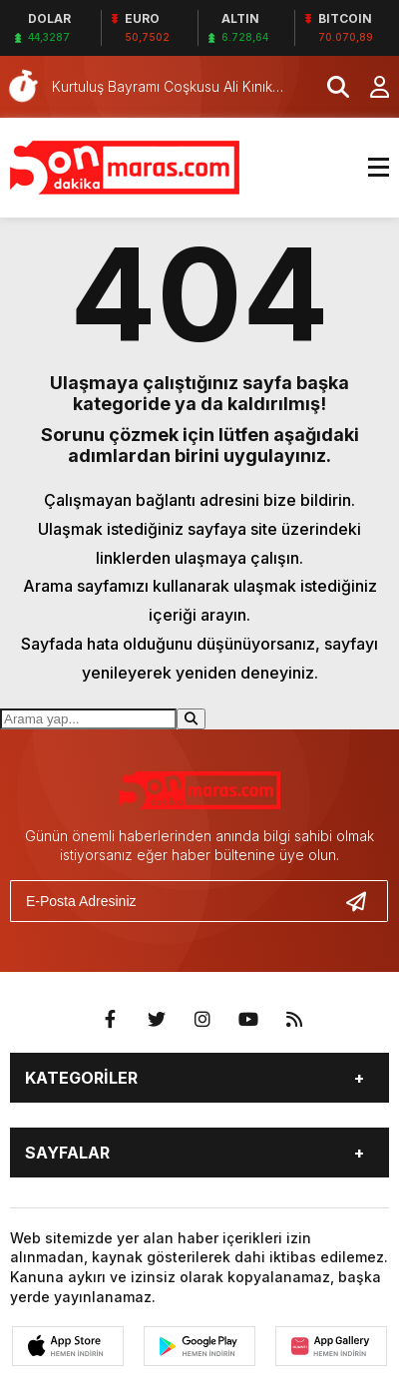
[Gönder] (364, 901)
